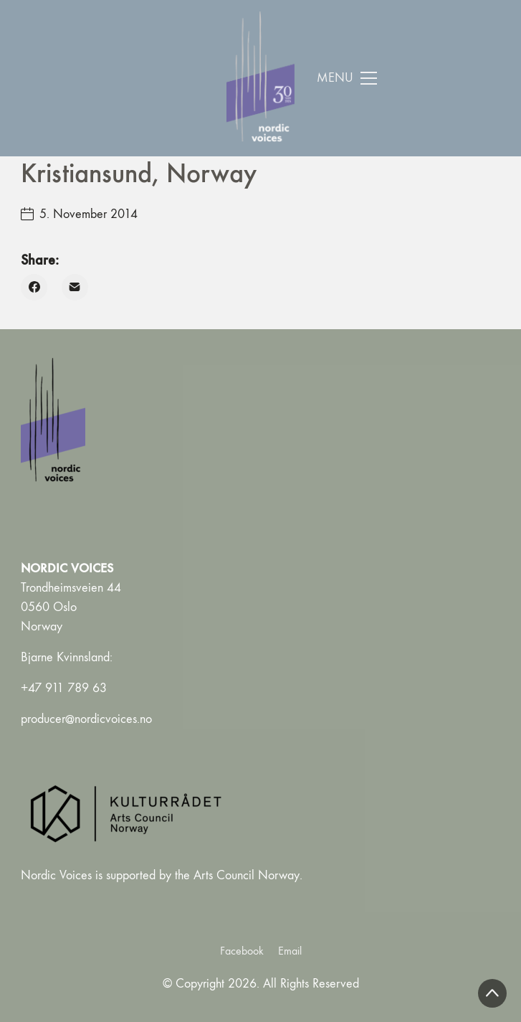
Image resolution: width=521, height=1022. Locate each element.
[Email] (75, 287)
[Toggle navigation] (347, 78)
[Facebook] (34, 287)
